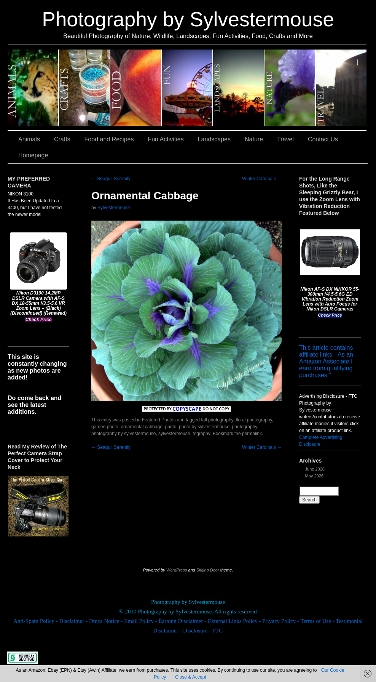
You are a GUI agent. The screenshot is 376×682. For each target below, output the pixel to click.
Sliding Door (207, 570)
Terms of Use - (318, 621)
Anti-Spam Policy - (36, 621)
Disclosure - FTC (203, 631)
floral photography (254, 420)
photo (171, 426)
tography (201, 433)
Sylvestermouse (113, 207)
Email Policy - (141, 621)
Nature (290, 88)
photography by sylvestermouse (123, 433)
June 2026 (315, 469)
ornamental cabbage (141, 426)
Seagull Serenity (111, 178)
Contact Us (323, 139)
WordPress (176, 570)
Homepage (33, 155)
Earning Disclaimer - (183, 621)
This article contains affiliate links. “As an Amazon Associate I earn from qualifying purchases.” (326, 361)
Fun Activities (187, 88)
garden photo (104, 426)
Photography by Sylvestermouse (188, 19)
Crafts (84, 88)
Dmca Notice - (106, 621)
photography (244, 426)
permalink (252, 433)
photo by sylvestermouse (204, 426)
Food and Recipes (136, 88)
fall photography (217, 420)
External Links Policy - (235, 621)
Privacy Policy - (281, 621)
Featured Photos (159, 420)
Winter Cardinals (262, 178)
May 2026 (314, 476)
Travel (341, 88)
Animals (33, 88)
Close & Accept (190, 677)
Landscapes (238, 88)
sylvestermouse (174, 433)
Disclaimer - (74, 621)
